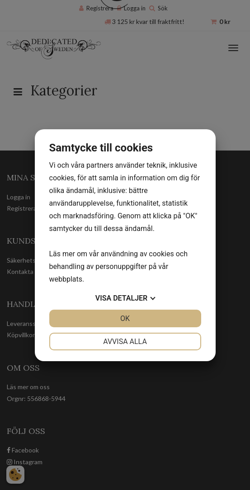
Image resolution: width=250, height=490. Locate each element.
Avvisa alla (125, 341)
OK (125, 318)
